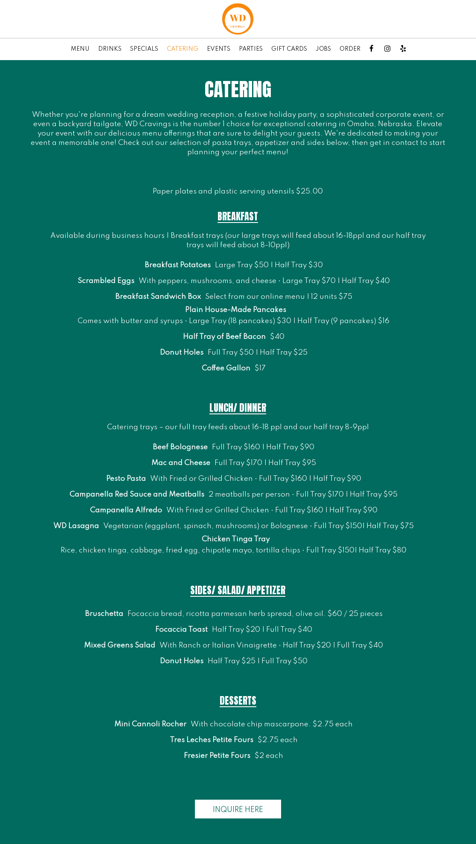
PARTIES (251, 49)
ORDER (350, 49)
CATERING (182, 49)
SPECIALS (144, 49)
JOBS (323, 49)
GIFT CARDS (289, 49)
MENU (80, 49)
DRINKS (110, 49)
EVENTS (218, 49)
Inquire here (229, 811)
